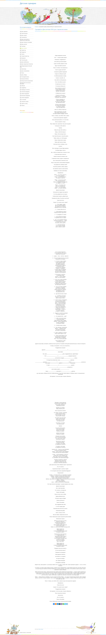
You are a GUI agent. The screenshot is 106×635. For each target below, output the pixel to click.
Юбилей (23, 85)
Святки (22, 54)
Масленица (23, 68)
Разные (22, 105)
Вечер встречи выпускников (27, 80)
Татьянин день (24, 60)
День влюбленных (25, 62)
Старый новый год (25, 56)
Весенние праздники (25, 95)
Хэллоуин (23, 46)
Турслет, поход (24, 103)
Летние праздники (25, 97)
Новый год (23, 50)
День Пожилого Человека (26, 42)
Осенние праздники (25, 91)
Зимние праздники (25, 93)
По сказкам (23, 99)
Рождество (23, 52)
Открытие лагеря (24, 101)
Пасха (22, 72)
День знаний (24, 35)
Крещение (23, 58)
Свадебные (23, 87)
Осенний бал (24, 37)
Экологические (24, 33)
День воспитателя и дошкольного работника (25, 40)
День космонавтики (25, 70)
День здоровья (24, 31)
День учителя (24, 44)
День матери (24, 48)
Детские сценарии (28, 3)
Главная (36, 26)
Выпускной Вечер (25, 78)
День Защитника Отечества (27, 64)
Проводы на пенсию (25, 89)
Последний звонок (25, 76)
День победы (24, 74)
